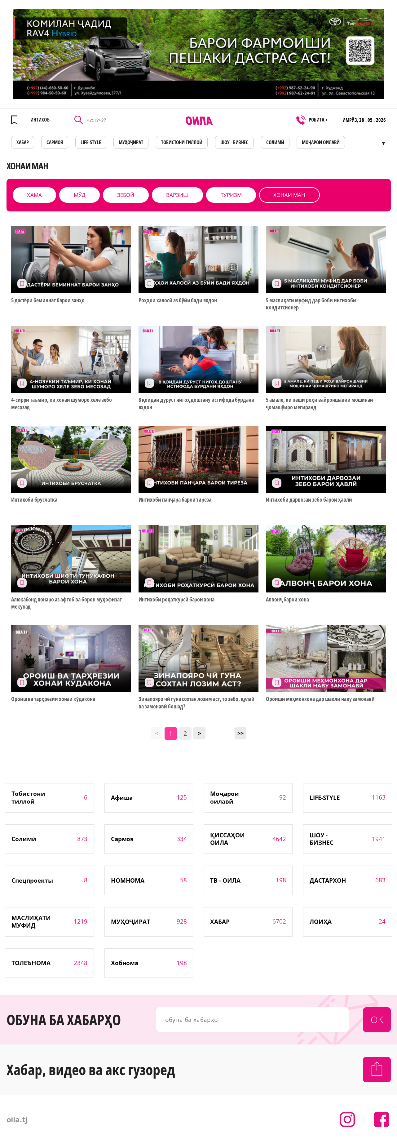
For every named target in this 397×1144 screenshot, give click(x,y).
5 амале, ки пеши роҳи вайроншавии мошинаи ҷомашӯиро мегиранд (319, 403)
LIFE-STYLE (91, 142)
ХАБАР (22, 142)
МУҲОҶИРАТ (131, 142)
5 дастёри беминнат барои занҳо (48, 300)
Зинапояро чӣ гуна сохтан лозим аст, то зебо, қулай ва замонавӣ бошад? (196, 702)
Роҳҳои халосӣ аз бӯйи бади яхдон (178, 300)
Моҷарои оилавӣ (321, 142)
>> (240, 733)
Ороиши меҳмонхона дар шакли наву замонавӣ (320, 699)
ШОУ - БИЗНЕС (234, 142)
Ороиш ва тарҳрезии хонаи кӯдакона (53, 699)
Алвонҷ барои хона (287, 599)
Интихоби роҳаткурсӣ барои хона (176, 599)
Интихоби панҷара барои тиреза (175, 499)
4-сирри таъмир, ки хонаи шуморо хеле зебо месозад (61, 403)
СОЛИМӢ (275, 142)
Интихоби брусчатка (34, 499)
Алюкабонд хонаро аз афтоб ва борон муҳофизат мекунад (66, 603)
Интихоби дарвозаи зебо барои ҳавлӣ (309, 499)
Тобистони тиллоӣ (182, 142)
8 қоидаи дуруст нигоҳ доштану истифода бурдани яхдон (196, 403)
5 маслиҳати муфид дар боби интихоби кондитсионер (311, 304)
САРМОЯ (54, 142)
